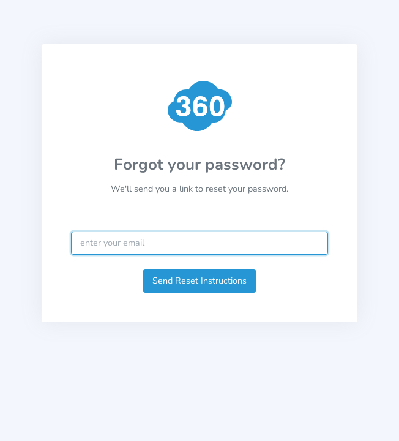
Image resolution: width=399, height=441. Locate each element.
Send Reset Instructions (199, 280)
